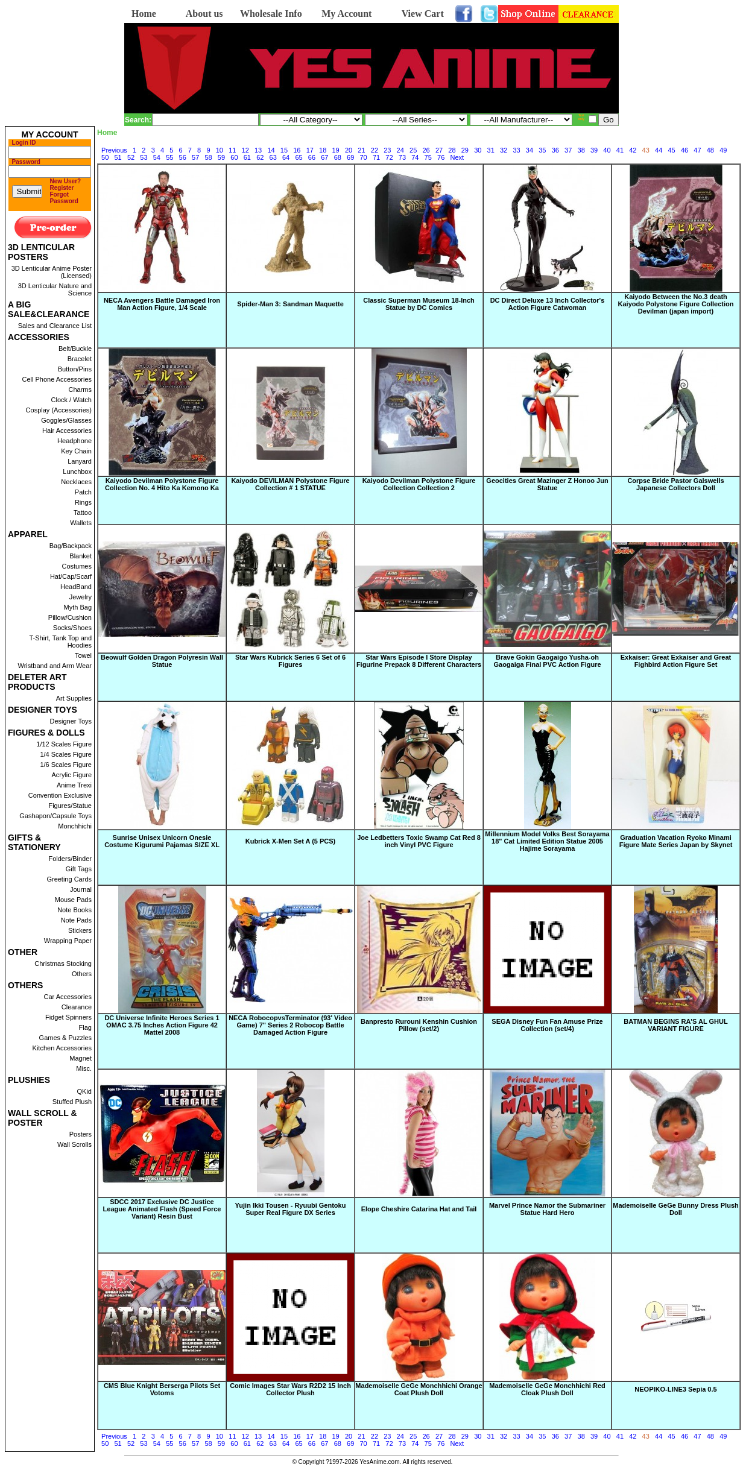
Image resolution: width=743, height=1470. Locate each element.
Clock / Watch (71, 399)
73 (402, 157)
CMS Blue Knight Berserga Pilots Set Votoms (162, 1389)
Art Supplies (74, 698)
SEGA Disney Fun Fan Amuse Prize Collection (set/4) (547, 1025)
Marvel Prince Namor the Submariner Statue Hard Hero (547, 1209)
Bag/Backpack (70, 545)
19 (336, 150)
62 (260, 157)
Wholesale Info (271, 13)
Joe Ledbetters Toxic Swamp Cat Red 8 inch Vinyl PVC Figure (419, 841)
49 (723, 150)
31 (491, 150)
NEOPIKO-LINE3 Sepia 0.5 (675, 1389)
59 (221, 157)
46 (684, 150)
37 (568, 150)
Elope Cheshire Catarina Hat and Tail (419, 1209)
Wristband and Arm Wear (55, 665)
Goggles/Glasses (66, 420)
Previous (114, 150)
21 (361, 150)
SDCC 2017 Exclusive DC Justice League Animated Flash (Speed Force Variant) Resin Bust (162, 1209)
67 (324, 157)
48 (710, 150)
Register (62, 188)
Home (143, 13)
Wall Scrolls (74, 1144)
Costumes (77, 566)
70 (363, 157)
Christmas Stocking (63, 963)
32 (503, 150)
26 (425, 150)
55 (169, 157)
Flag (85, 1027)
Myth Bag (78, 607)
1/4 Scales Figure (66, 754)
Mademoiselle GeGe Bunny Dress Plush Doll (675, 1209)
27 (439, 150)
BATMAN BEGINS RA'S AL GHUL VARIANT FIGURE (675, 1025)
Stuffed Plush (72, 1101)
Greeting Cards (69, 879)
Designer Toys (71, 721)
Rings (83, 502)
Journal (81, 889)
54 (156, 157)
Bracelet (80, 358)
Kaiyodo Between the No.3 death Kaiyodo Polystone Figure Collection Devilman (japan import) (676, 304)
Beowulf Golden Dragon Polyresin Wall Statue (162, 661)
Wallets (81, 522)
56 (182, 157)
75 (428, 157)
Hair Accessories (67, 430)
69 (350, 157)
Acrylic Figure (71, 774)
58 (208, 157)
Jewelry (80, 597)
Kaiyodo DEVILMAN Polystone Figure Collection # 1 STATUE (290, 484)
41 (620, 150)
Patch (83, 492)
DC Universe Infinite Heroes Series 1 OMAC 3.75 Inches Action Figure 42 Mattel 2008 (161, 1025)
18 (322, 150)
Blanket (80, 556)
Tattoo (83, 512)
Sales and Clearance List (55, 325)
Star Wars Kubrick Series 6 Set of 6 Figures (290, 661)
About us (204, 13)
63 (273, 157)
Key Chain (76, 451)
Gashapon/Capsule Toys (55, 815)
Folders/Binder (70, 858)
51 (117, 157)
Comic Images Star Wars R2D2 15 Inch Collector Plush (290, 1389)
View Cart (423, 13)
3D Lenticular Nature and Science (55, 289)
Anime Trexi (74, 785)
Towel (83, 655)
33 (516, 150)
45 (671, 150)
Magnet (80, 1058)
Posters (80, 1134)
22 (374, 150)
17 (310, 150)
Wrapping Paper (68, 940)
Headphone (74, 440)
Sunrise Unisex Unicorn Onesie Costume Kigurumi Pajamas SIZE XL (162, 841)
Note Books (74, 909)
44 (658, 150)
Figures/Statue (70, 805)
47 (697, 150)
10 (219, 150)
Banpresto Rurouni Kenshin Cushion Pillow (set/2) (419, 1025)
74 (415, 157)
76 (440, 157)
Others (82, 973)
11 (232, 150)
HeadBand (76, 586)
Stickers (80, 930)
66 (311, 157)
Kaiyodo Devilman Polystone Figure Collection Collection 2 (419, 484)
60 (234, 157)
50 (105, 157)
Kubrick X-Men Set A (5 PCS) (290, 841)
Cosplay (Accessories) (59, 410)
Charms (80, 389)
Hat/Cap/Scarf (71, 576)
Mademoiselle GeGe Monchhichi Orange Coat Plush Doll (418, 1389)
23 (387, 150)
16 (296, 150)
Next (457, 157)
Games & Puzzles (65, 1037)
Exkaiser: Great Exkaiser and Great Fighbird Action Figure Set (676, 661)
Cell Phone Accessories (57, 379)
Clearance (77, 1007)
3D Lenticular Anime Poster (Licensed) (51, 272)
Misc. (84, 1068)
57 (195, 157)
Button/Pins (75, 369)
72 (389, 157)
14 (270, 150)
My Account (346, 13)
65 (298, 157)
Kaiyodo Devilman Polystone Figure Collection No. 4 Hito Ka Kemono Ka (162, 484)
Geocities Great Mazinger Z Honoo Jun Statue (547, 484)
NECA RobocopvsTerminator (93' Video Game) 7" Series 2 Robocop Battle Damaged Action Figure (290, 1025)
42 (632, 150)
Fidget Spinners (68, 1017)
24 (400, 150)
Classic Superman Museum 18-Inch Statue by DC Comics (419, 304)
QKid (84, 1091)
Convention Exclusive (60, 795)
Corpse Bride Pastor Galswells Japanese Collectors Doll (675, 484)
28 (451, 150)
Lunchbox (77, 471)
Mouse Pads (73, 899)
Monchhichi (75, 826)
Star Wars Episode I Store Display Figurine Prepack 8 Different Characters (418, 661)
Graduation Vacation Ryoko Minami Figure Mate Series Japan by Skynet (676, 841)
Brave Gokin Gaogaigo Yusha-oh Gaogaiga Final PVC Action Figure (547, 661)
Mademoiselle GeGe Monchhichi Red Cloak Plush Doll (547, 1389)
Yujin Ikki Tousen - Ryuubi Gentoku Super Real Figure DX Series (290, 1209)
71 (376, 157)
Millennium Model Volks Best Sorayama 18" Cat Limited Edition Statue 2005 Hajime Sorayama (547, 841)
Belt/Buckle (75, 348)
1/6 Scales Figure (66, 764)
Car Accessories (68, 996)
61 (247, 157)
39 (594, 150)
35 (542, 150)
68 (337, 157)
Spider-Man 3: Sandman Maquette (290, 304)
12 (245, 150)
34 (529, 150)
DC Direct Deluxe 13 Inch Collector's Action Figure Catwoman (547, 304)
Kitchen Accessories (62, 1048)
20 (348, 150)
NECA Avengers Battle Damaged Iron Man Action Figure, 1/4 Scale (162, 304)
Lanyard (80, 461)
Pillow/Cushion (70, 617)
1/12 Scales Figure (64, 744)
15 (284, 150)
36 (555, 150)
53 (143, 157)
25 (413, 150)
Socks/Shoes (72, 627)
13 (258, 150)
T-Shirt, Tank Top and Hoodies (60, 641)
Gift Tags (79, 868)
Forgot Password (64, 197)
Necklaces (76, 481)
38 (581, 150)
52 (130, 157)
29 (465, 150)
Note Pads (76, 920)
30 (477, 150)
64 (285, 157)
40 (606, 150)
